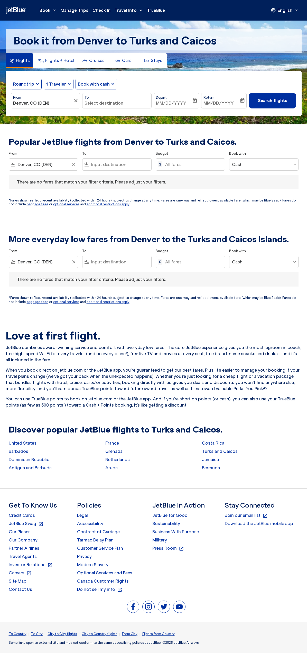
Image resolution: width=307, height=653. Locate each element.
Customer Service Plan (100, 548)
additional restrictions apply (108, 204)
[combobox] (43, 103)
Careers (20, 573)
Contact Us (20, 589)
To (87, 97)
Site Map (17, 581)
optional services (66, 204)
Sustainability (166, 523)
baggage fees (37, 204)
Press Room (168, 548)
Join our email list (246, 515)
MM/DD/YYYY (171, 103)
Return (208, 97)
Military (159, 539)
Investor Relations (31, 565)
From (17, 97)
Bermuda (211, 467)
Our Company (23, 539)
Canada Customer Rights (103, 581)
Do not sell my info (99, 589)
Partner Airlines (24, 548)
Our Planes (20, 531)
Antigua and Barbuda (30, 467)
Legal (82, 515)
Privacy (84, 556)
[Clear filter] (76, 100)
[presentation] (285, 10)
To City (37, 634)
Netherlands (117, 459)
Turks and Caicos (220, 451)
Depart (161, 97)
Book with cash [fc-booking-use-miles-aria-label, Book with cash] (94, 84)
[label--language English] (285, 10)
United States (22, 443)
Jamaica (210, 459)
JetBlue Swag (26, 524)
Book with (237, 153)
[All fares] (192, 164)
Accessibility (90, 523)
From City (129, 634)
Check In (101, 10)
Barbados (18, 451)
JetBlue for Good (170, 515)
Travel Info (130, 10)
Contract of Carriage (98, 531)
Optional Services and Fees (104, 572)
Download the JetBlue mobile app (259, 523)
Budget (162, 153)
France (112, 443)
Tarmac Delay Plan (95, 539)
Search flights (272, 100)
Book (49, 10)
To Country (17, 634)
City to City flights (62, 634)
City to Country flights (99, 634)
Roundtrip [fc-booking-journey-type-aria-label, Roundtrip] (23, 84)
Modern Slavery (92, 564)
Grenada (114, 451)
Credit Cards (22, 515)
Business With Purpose (175, 531)
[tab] (19, 60)
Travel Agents (23, 556)
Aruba (111, 467)
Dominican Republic (29, 459)
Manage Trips (74, 10)
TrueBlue (156, 10)
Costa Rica (213, 443)
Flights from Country (158, 634)
